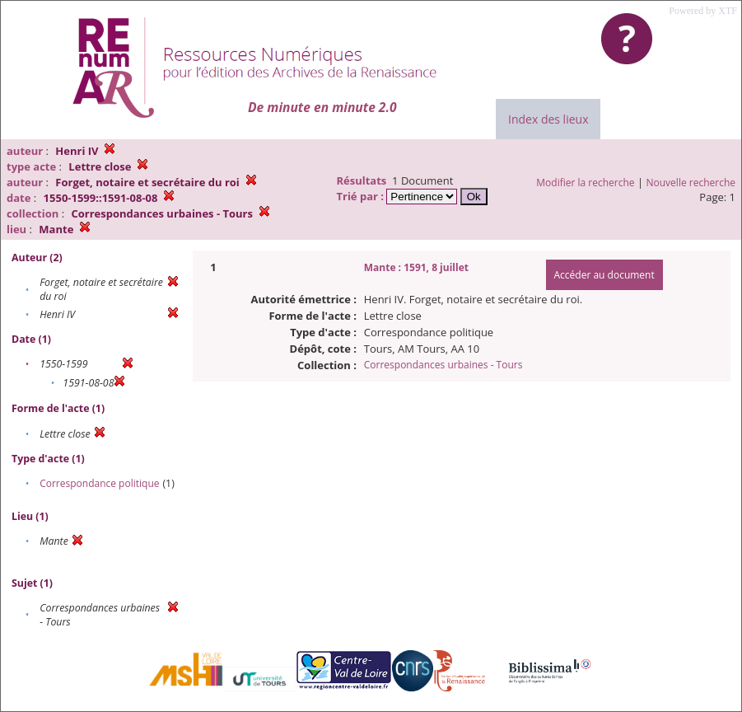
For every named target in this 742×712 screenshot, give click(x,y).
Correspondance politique (99, 483)
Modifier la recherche (585, 183)
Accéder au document (604, 275)
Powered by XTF (703, 10)
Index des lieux (548, 119)
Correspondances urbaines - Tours (443, 365)
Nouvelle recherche (691, 183)
